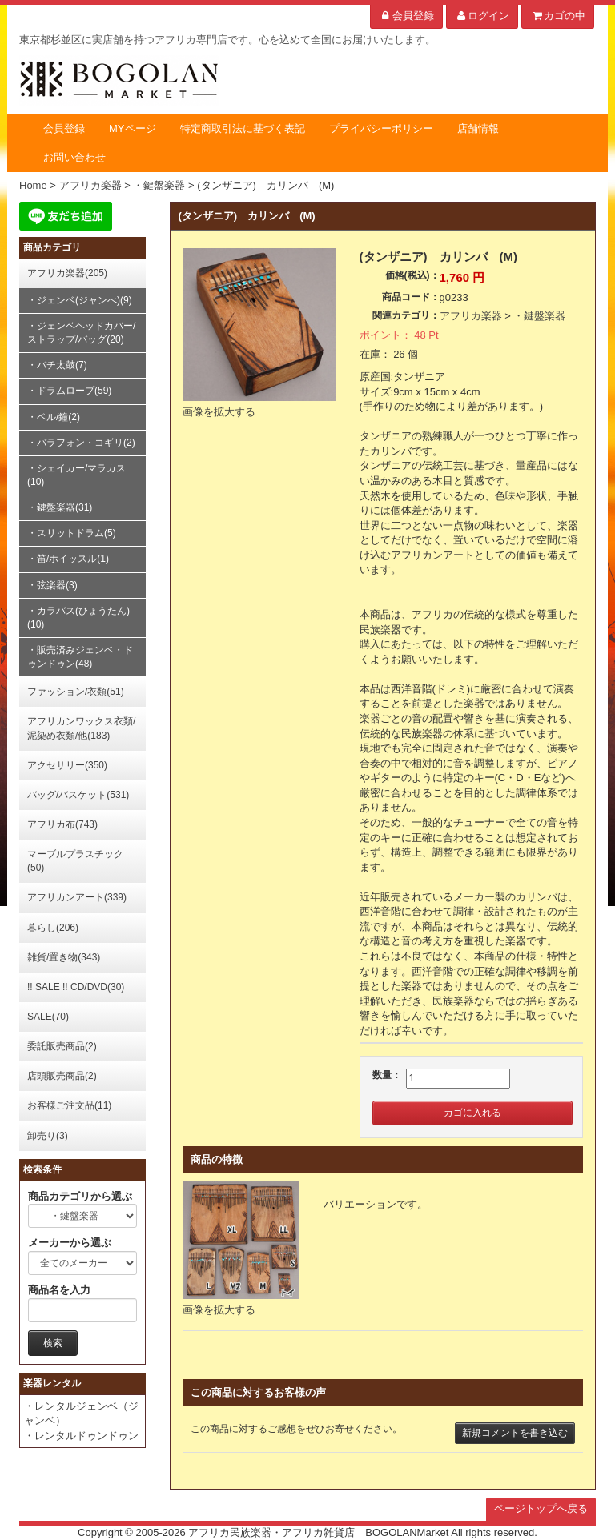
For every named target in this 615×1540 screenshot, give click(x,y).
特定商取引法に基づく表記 (242, 128)
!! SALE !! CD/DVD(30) (75, 987)
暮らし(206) (52, 927)
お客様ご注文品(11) (69, 1105)
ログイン (482, 16)
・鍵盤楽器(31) (59, 507)
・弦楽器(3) (52, 585)
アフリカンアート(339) (77, 897)
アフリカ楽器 (471, 316)
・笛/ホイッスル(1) (68, 558)
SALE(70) (48, 1016)
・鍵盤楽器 (539, 316)
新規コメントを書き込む (515, 1432)
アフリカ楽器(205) (67, 273)
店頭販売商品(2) (62, 1075)
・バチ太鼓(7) (57, 365)
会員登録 (406, 16)
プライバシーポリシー (381, 128)
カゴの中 (557, 16)
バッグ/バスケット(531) (78, 794)
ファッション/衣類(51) (75, 691)
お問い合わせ (74, 157)
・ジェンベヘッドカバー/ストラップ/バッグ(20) (81, 332)
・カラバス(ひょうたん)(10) (78, 617)
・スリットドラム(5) (71, 533)
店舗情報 (478, 128)
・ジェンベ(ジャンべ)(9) (79, 300)
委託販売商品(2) (62, 1046)
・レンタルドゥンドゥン (81, 1436)
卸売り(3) (47, 1135)
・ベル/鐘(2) (53, 417)
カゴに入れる (472, 1112)
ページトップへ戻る (541, 1508)
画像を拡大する (219, 412)
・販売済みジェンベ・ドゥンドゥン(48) (80, 656)
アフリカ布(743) (62, 824)
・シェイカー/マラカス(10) (76, 475)
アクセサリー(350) (67, 765)
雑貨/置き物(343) (63, 957)
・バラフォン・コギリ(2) (81, 442)
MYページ (132, 128)
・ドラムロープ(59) (69, 390)
